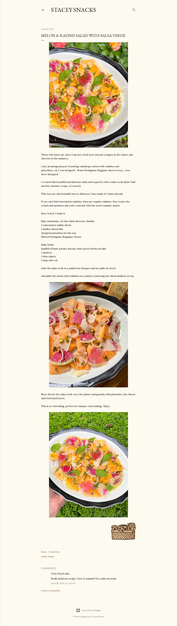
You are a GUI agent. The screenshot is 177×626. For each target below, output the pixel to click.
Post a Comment (50, 590)
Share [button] (44, 552)
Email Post (54, 552)
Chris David (57, 573)
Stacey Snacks (73, 10)
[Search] (134, 9)
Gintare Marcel (97, 616)
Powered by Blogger (88, 610)
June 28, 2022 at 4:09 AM (63, 583)
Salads (51, 556)
